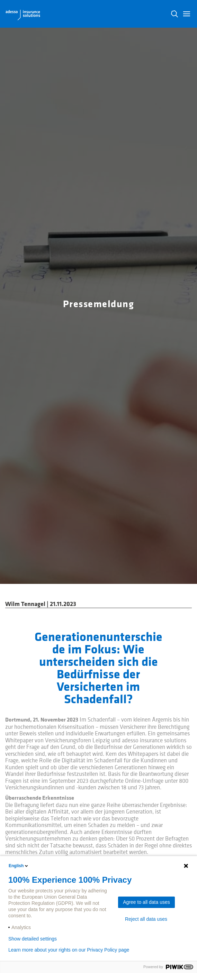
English (19, 866)
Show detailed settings (32, 939)
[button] (186, 14)
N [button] (174, 13)
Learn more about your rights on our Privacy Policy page (68, 950)
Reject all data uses (146, 919)
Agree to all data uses (146, 902)
